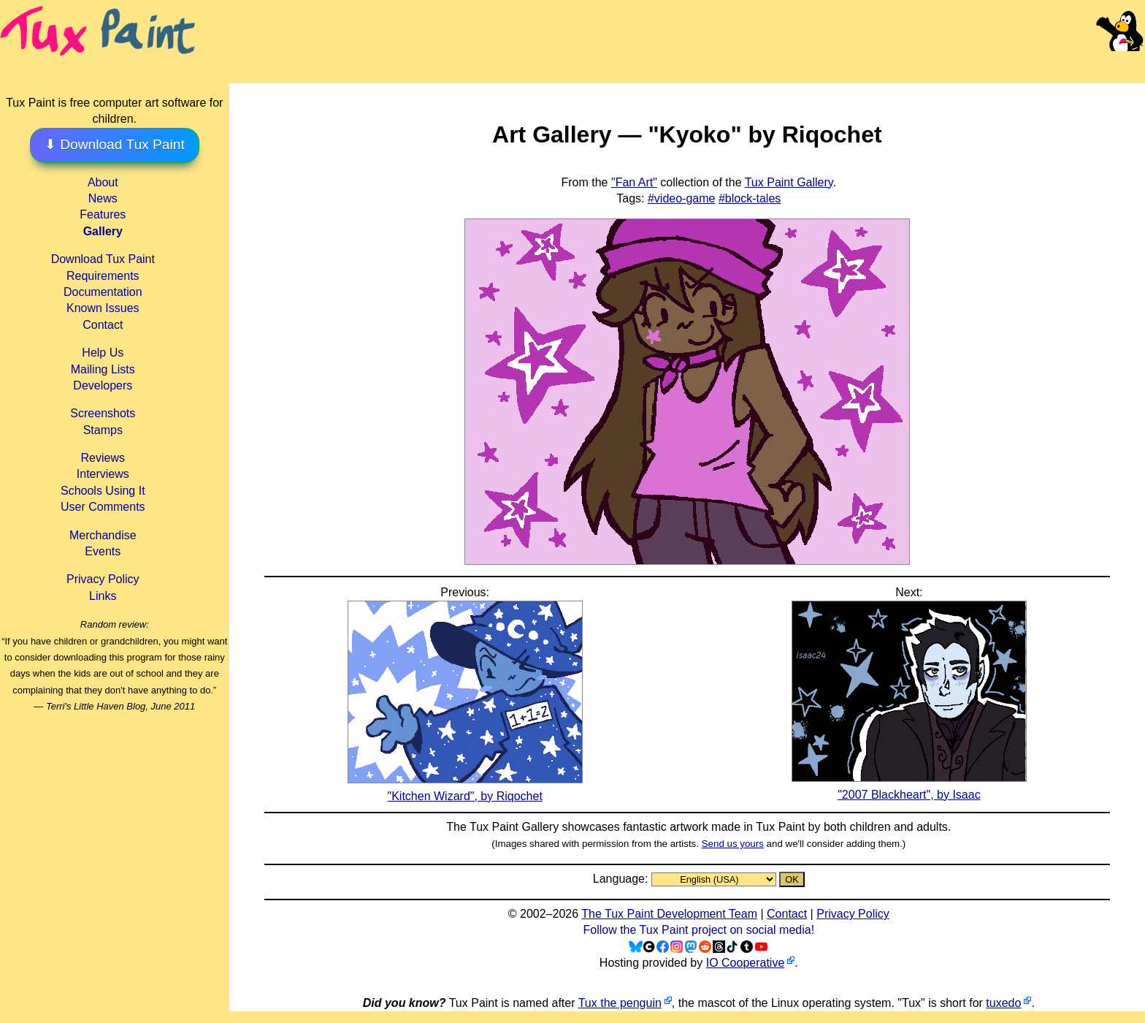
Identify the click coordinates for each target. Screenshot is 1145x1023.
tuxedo (1003, 1003)
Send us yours (733, 843)
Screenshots (102, 413)
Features (103, 214)
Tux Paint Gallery (789, 182)
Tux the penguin (620, 1003)
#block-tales (750, 198)
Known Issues (102, 308)
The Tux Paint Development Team (669, 914)
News (103, 198)
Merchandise (103, 535)
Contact (103, 325)
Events (102, 551)
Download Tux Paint (103, 259)
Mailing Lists (103, 369)
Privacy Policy (102, 579)
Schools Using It (103, 490)
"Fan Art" (634, 182)
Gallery (103, 231)
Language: (622, 878)
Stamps (103, 430)
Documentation (103, 292)
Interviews (103, 474)
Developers (102, 385)
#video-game (682, 198)
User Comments (103, 507)
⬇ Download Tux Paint (115, 144)
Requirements (102, 276)
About (103, 182)
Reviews (103, 458)
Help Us (102, 352)
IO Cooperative (745, 963)
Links (102, 596)
